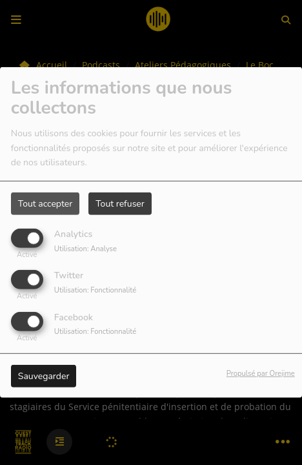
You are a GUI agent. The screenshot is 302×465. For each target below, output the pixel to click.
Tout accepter (45, 204)
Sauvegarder (44, 375)
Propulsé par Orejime (260, 373)
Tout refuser (120, 204)
